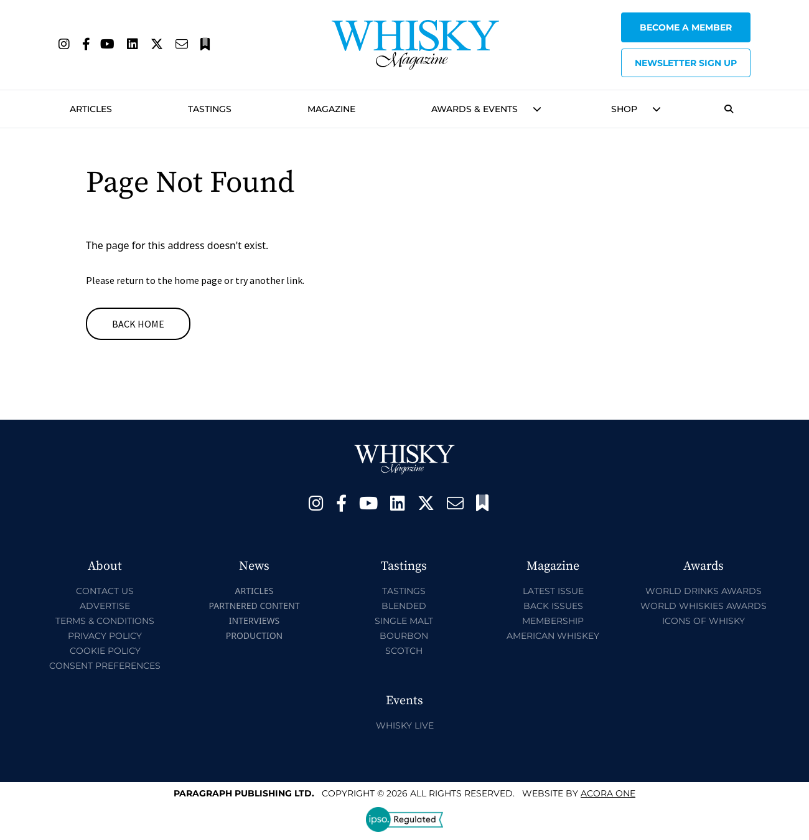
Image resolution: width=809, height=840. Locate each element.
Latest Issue (553, 591)
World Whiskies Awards (703, 605)
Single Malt (404, 620)
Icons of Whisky (703, 620)
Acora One (608, 793)
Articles (91, 109)
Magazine (331, 109)
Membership (553, 620)
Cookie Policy (105, 650)
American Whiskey (553, 635)
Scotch (404, 650)
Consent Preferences (105, 665)
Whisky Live (405, 725)
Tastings (209, 109)
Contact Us (105, 591)
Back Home (138, 324)
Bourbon (404, 635)
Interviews (254, 620)
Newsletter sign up (686, 62)
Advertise (105, 605)
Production (254, 635)
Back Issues (553, 605)
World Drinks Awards (703, 591)
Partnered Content (253, 605)
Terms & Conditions (104, 620)
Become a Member (686, 27)
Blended (403, 605)
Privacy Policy (105, 635)
